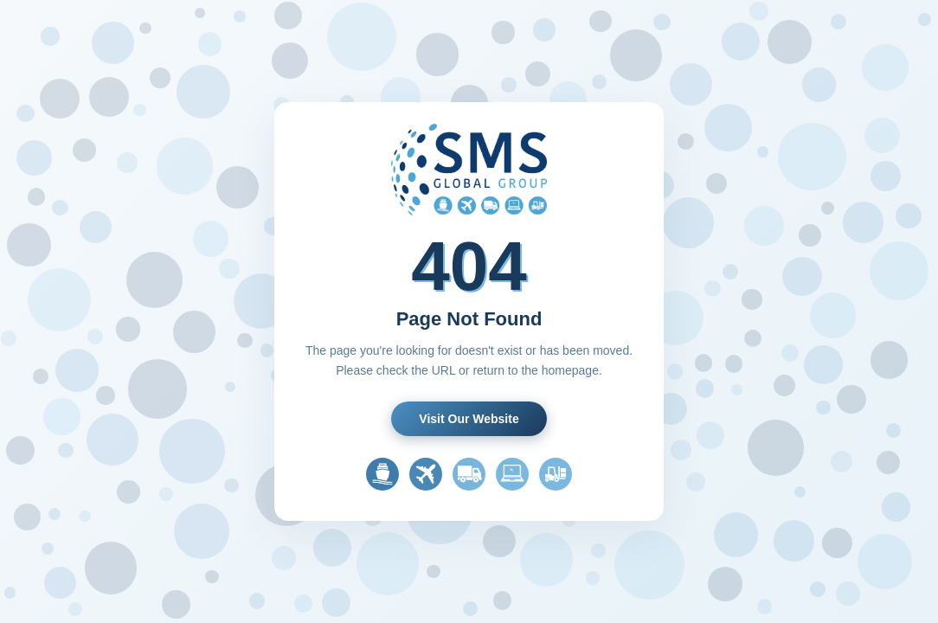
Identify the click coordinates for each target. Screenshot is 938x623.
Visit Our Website (468, 419)
